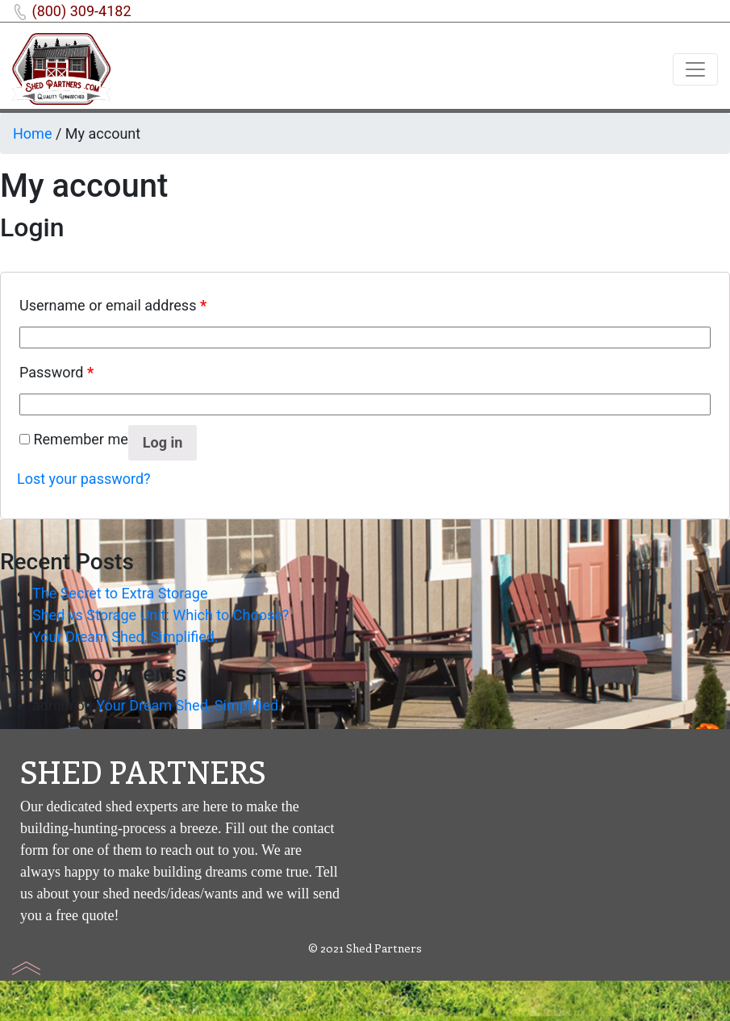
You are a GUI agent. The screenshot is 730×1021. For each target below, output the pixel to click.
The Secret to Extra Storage (120, 593)
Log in (163, 442)
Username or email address (112, 305)
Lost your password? (84, 478)
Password (56, 372)
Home (32, 133)
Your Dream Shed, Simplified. (125, 636)
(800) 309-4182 (81, 10)
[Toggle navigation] (695, 69)
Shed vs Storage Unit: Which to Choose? (160, 614)
